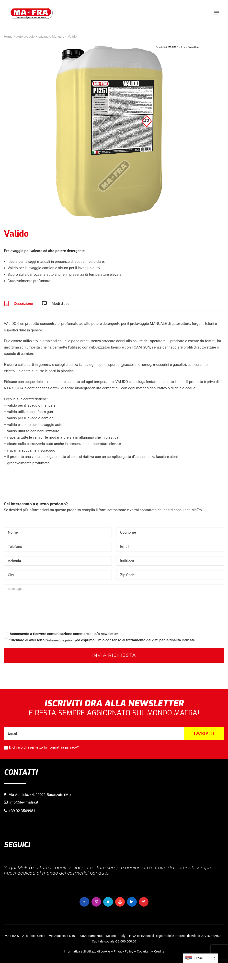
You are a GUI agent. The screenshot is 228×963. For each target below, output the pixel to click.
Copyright (143, 951)
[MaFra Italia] (31, 13)
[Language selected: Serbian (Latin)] (200, 958)
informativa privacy (61, 640)
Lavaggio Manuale (51, 36)
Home (8, 36)
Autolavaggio (25, 36)
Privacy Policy (123, 951)
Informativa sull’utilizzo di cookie (87, 951)
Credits (159, 951)
